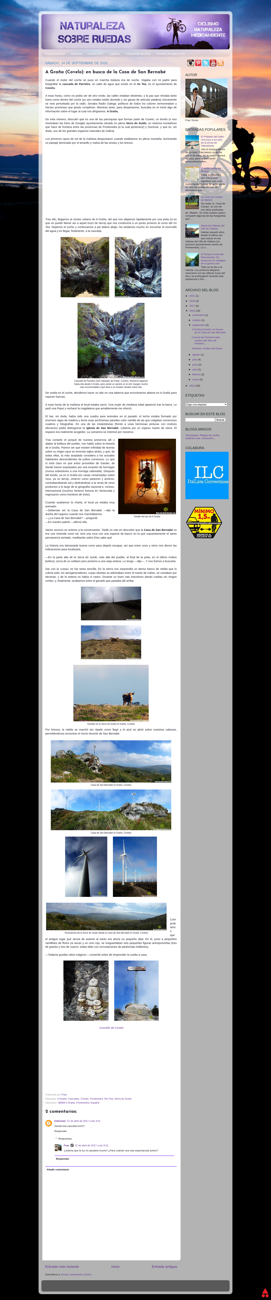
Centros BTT (96, 53)
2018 (192, 301)
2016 (192, 310)
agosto (196, 354)
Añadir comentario (58, 1169)
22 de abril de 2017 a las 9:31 (91, 1145)
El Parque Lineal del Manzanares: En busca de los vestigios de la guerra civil (213, 259)
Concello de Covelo (111, 1027)
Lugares (115, 53)
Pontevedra (96, 1098)
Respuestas (65, 1138)
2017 (192, 305)
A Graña (62, 1098)
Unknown (60, 1121)
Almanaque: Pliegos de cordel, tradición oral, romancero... (202, 437)
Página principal (55, 53)
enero (195, 379)
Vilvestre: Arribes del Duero (207, 348)
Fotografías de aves (138, 53)
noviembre (198, 315)
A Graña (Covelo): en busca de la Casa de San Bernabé (209, 331)
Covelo (85, 1098)
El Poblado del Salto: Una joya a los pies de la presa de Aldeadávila (212, 141)
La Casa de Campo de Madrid (212, 198)
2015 (192, 385)
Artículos (76, 53)
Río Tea (108, 1098)
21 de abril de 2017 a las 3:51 (83, 1121)
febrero (196, 374)
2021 (192, 295)
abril (195, 369)
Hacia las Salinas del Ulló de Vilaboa (212, 227)
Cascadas (73, 1098)
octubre (197, 320)
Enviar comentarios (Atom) (76, 1274)
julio (195, 359)
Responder (60, 1131)
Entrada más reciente (62, 1267)
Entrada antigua (164, 1267)
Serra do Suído (123, 1098)
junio (195, 364)
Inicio (115, 1267)
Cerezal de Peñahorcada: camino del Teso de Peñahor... (206, 340)
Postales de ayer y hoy (170, 53)
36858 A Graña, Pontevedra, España (78, 1102)
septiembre (199, 325)
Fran (66, 1145)
